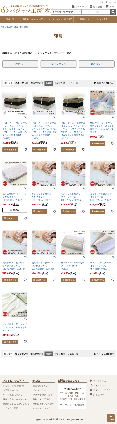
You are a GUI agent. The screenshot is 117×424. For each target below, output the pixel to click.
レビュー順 (73, 83)
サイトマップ (98, 385)
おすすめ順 (60, 83)
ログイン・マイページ (102, 390)
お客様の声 (97, 394)
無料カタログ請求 (41, 399)
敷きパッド (97, 64)
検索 (113, 12)
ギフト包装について (12, 394)
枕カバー (20, 64)
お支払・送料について (13, 386)
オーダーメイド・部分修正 (60, 19)
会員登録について (41, 386)
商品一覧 (10, 19)
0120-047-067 (72, 389)
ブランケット (58, 64)
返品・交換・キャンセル (15, 399)
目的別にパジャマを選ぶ (34, 19)
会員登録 (94, 6)
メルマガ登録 (39, 390)
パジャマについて (41, 408)
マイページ (78, 6)
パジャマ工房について (105, 19)
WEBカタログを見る (43, 394)
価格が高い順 (36, 83)
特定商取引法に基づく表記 (16, 403)
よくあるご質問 (10, 408)
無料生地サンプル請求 (43, 403)
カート (109, 6)
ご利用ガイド (84, 19)
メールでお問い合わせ (72, 404)
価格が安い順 (21, 83)
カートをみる (98, 381)
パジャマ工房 (6, 27)
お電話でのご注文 (11, 390)
